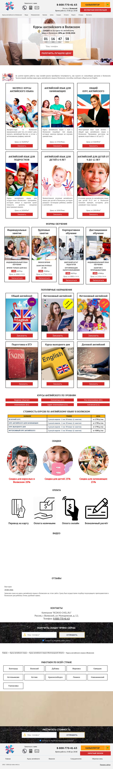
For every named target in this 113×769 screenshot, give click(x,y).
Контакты (89, 15)
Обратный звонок (95, 753)
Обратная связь (97, 759)
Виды (26, 15)
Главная (8, 759)
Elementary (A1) (57, 400)
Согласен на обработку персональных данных (57, 741)
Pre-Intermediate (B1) (93, 400)
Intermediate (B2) (21, 404)
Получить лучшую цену (57, 53)
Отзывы (80, 15)
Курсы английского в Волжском (12, 15)
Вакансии (52, 759)
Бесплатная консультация (95, 10)
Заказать (22, 335)
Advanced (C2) (93, 404)
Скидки (58, 15)
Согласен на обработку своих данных (57, 641)
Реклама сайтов (105, 765)
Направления (35, 15)
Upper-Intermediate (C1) (57, 404)
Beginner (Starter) (21, 400)
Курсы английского (33, 759)
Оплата (66, 15)
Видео (73, 15)
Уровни (44, 15)
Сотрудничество (76, 759)
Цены (51, 15)
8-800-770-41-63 (67, 4)
